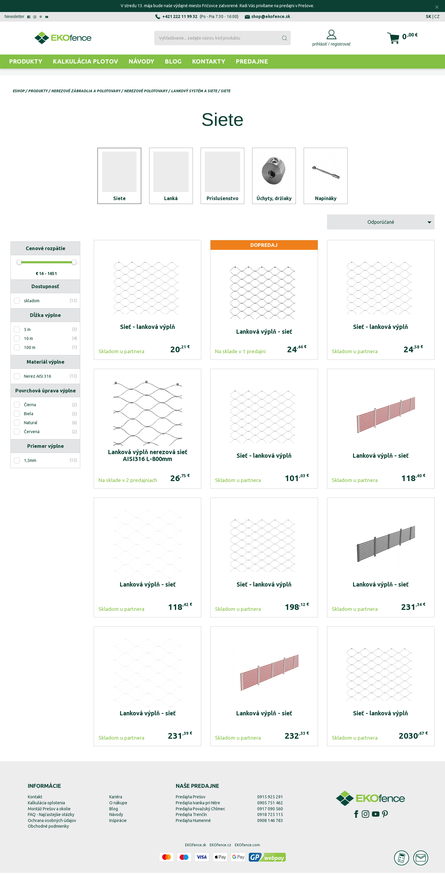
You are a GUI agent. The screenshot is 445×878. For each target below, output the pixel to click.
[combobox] (222, 38)
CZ (437, 16)
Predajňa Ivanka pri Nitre (198, 808)
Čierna (30, 410)
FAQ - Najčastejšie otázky (51, 819)
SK (428, 16)
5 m (27, 334)
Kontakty (208, 61)
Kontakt (35, 802)
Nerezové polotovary (145, 91)
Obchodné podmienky (48, 831)
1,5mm (30, 465)
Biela (28, 419)
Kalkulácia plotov (85, 61)
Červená (32, 437)
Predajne (252, 61)
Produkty (25, 61)
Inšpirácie (118, 825)
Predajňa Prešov (190, 802)
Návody (141, 61)
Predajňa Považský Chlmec (200, 813)
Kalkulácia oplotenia (46, 808)
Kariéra (115, 802)
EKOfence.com (247, 850)
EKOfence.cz (220, 850)
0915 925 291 (270, 802)
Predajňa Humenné (193, 825)
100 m (29, 352)
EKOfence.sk (195, 850)
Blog (173, 61)
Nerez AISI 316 (37, 381)
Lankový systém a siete (194, 91)
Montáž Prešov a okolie (49, 813)
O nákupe (118, 808)
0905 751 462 (270, 808)
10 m (28, 343)
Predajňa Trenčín (191, 819)
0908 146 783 (270, 825)
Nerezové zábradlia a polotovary (85, 91)
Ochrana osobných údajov (52, 825)
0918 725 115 (270, 819)
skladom (32, 305)
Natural (30, 428)
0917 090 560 (270, 813)
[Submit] (284, 38)
